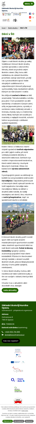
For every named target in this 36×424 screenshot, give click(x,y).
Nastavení (29, 421)
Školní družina (13, 28)
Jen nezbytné (18, 421)
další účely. (25, 411)
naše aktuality (10, 290)
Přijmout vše (8, 421)
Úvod (3, 28)
